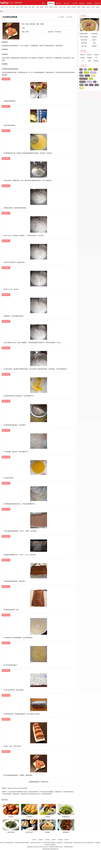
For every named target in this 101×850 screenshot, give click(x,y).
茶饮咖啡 (89, 57)
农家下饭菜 (84, 43)
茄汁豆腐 (84, 46)
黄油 (72, 58)
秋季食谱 (87, 75)
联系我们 (67, 839)
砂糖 (23, 58)
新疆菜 (42, 7)
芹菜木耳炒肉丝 (84, 36)
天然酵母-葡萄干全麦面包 (86, 33)
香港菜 (51, 7)
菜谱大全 (51, 3)
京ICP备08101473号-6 (37, 846)
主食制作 (96, 54)
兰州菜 (60, 7)
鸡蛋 (39, 58)
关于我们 (34, 839)
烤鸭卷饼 (47, 816)
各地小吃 (82, 54)
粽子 (85, 69)
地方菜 (46, 7)
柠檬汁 (42, 24)
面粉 (14, 58)
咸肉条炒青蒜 (10, 832)
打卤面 (95, 69)
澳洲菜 (79, 7)
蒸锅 (81, 72)
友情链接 (41, 839)
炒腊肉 (90, 69)
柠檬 (3, 58)
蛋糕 (27, 24)
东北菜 (17, 7)
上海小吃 (89, 81)
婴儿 (81, 69)
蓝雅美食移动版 (46, 848)
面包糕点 (89, 3)
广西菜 (37, 7)
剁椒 (94, 43)
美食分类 (97, 3)
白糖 (31, 58)
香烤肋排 (94, 46)
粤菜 (13, 7)
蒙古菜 (88, 7)
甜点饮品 (82, 3)
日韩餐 (68, 7)
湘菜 (33, 7)
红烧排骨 (11, 816)
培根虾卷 (94, 36)
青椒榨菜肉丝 (66, 816)
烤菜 (86, 84)
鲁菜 (6, 7)
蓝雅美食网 (18, 3)
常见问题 (47, 839)
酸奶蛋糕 (47, 832)
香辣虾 (91, 84)
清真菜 (83, 7)
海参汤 (81, 75)
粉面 (89, 60)
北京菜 (92, 7)
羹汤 (95, 81)
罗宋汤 (96, 84)
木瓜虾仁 (94, 40)
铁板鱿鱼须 (93, 72)
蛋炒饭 (81, 88)
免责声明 (54, 839)
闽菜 (29, 7)
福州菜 (55, 7)
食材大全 (58, 3)
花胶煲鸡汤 (82, 81)
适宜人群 (66, 3)
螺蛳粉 (93, 75)
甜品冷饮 (89, 54)
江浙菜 (25, 7)
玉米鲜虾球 (29, 816)
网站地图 (60, 839)
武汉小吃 (86, 72)
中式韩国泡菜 (94, 33)
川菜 (10, 7)
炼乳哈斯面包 (29, 832)
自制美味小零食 (83, 78)
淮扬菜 (97, 7)
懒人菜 (90, 78)
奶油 (65, 58)
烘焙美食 (32, 24)
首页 (43, 3)
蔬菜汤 (81, 84)
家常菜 (2, 7)
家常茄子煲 (84, 40)
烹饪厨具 (82, 57)
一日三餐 (74, 3)
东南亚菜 (73, 7)
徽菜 (21, 7)
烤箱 (37, 24)
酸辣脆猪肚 (66, 832)
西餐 (64, 7)
